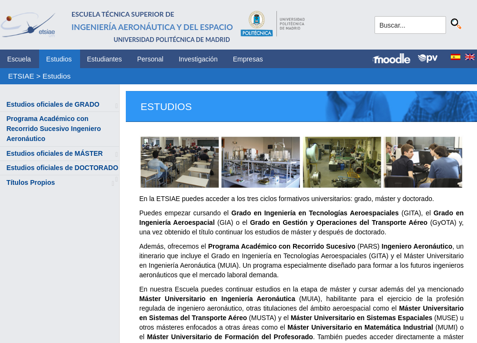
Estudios (59, 59)
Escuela (19, 59)
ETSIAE (21, 76)
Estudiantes (104, 59)
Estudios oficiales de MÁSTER (54, 153)
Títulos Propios (30, 182)
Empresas (248, 59)
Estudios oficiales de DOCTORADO (62, 168)
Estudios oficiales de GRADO (52, 104)
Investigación (198, 59)
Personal (150, 59)
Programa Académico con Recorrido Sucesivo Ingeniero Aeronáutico (53, 128)
